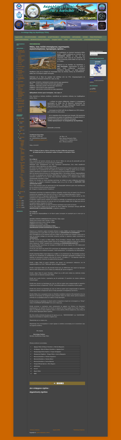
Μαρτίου (22, 191)
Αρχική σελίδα (18, 37)
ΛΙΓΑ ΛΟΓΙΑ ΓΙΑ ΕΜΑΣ (30, 37)
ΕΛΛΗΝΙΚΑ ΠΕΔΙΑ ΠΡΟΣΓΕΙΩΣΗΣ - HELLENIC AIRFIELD (96, 79)
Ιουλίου (22, 130)
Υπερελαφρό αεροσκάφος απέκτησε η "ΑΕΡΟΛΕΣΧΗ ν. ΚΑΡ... (22, 169)
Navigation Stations (57, 39)
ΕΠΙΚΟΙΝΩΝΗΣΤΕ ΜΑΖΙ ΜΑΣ (91, 39)
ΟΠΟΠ (19, 98)
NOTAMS (85, 37)
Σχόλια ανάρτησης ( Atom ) (43, 432)
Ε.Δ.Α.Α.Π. (20, 68)
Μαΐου (21, 133)
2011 (19, 207)
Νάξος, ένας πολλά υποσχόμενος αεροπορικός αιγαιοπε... (22, 182)
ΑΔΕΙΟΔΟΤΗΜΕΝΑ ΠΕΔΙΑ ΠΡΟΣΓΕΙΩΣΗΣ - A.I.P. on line (21, 59)
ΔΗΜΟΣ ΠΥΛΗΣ (20, 110)
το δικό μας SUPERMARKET (21, 78)
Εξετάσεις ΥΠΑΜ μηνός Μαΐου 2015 (21, 143)
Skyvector (20, 75)
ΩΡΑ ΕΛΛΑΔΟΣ (93, 91)
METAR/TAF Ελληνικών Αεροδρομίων (40, 39)
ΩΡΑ (91, 89)
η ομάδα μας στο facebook (21, 51)
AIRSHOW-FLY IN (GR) (76, 39)
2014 (19, 200)
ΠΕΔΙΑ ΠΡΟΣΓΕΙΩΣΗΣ (96, 37)
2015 (19, 118)
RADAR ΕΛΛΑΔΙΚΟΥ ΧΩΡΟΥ (21, 72)
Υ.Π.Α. (19, 54)
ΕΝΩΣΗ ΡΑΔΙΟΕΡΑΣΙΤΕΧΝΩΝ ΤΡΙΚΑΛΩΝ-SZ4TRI (21, 93)
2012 (19, 205)
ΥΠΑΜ (65, 39)
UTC (94, 89)
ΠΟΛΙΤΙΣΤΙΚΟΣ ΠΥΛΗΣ (21, 101)
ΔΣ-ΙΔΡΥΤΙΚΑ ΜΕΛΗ (53, 37)
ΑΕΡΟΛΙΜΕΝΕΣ (76, 37)
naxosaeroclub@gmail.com (40, 140)
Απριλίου (22, 137)
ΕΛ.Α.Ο (20, 64)
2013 (19, 203)
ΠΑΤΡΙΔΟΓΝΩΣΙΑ (65, 37)
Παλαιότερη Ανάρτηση (78, 430)
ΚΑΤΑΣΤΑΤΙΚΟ (42, 37)
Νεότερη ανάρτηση (34, 430)
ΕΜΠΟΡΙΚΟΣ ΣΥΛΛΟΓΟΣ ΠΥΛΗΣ (21, 105)
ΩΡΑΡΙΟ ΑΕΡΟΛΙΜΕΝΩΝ (21, 39)
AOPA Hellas (21, 66)
